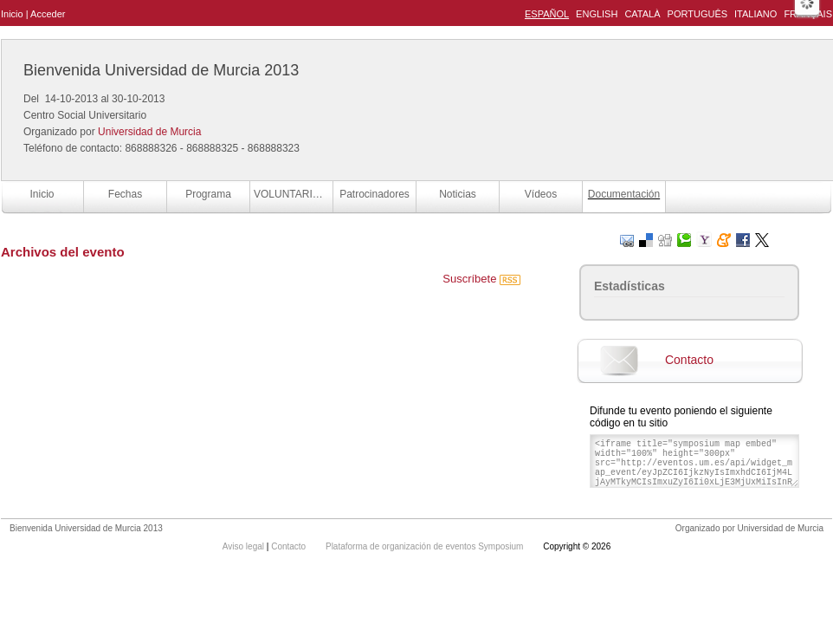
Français (808, 14)
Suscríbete (481, 278)
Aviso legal (245, 546)
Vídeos (541, 194)
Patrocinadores (374, 194)
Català (642, 14)
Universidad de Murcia (149, 132)
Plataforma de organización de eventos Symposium (426, 546)
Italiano (755, 14)
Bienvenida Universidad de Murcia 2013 (161, 70)
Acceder (47, 14)
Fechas (125, 194)
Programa (208, 194)
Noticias (457, 194)
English (596, 14)
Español (547, 14)
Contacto (689, 360)
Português (697, 14)
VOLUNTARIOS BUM (293, 194)
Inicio (12, 14)
